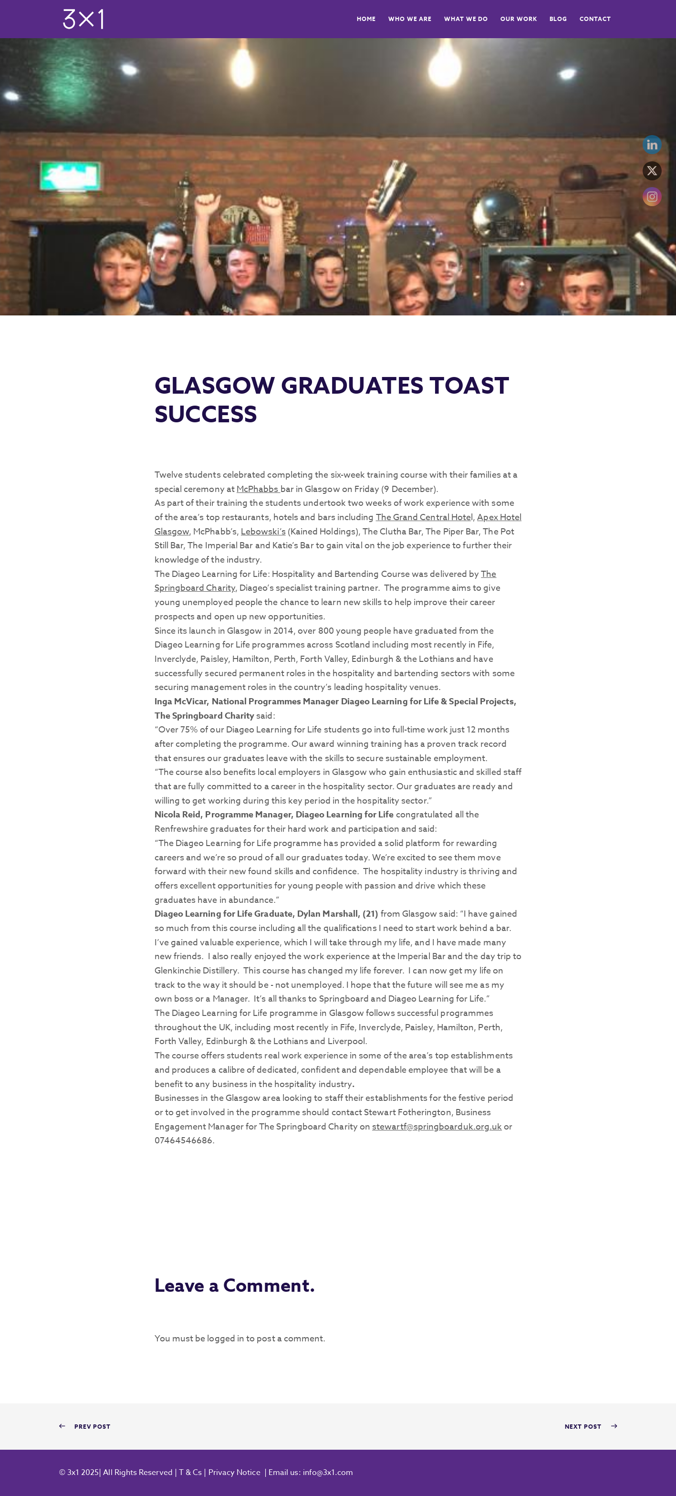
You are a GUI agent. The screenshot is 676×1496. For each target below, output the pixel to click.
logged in (225, 1338)
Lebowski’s (263, 531)
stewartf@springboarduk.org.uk (437, 1126)
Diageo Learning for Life (389, 701)
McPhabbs (259, 489)
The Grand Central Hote (423, 517)
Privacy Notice (234, 1472)
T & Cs (189, 1472)
